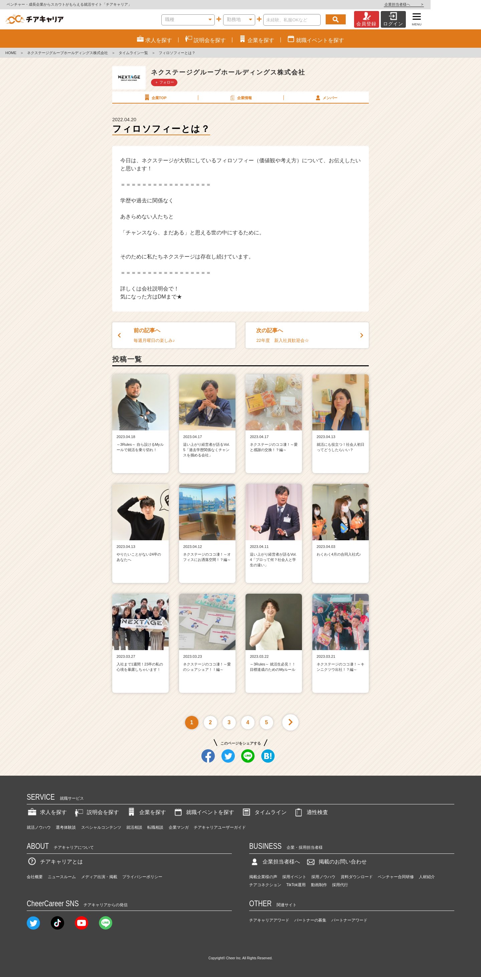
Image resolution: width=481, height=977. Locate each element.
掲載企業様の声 (263, 876)
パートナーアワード (349, 920)
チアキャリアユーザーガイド (220, 827)
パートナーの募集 (310, 920)
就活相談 (134, 827)
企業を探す (146, 812)
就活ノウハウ (39, 827)
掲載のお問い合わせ (336, 861)
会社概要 (35, 876)
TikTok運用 (296, 885)
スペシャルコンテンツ (101, 827)
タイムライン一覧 (133, 53)
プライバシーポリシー (142, 876)
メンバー (325, 97)
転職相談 (155, 827)
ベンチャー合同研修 (396, 876)
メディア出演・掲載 (99, 876)
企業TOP (154, 97)
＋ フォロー (164, 82)
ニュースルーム (62, 876)
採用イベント (294, 876)
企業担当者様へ (454, 4)
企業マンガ (179, 827)
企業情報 (240, 97)
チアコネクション (265, 885)
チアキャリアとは (55, 861)
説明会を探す (96, 812)
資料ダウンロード (357, 876)
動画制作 (319, 885)
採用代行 (340, 885)
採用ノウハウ (323, 876)
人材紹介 (427, 876)
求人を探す (47, 812)
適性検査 (310, 812)
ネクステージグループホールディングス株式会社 (67, 53)
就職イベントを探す (203, 812)
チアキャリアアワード (269, 920)
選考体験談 (66, 827)
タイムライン (264, 812)
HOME (10, 53)
